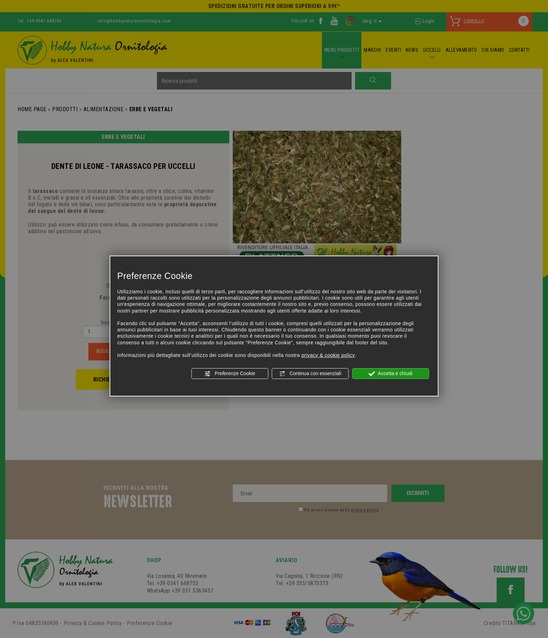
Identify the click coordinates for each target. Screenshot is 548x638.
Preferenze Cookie (229, 374)
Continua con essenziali (310, 374)
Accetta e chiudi (390, 374)
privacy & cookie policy (328, 355)
